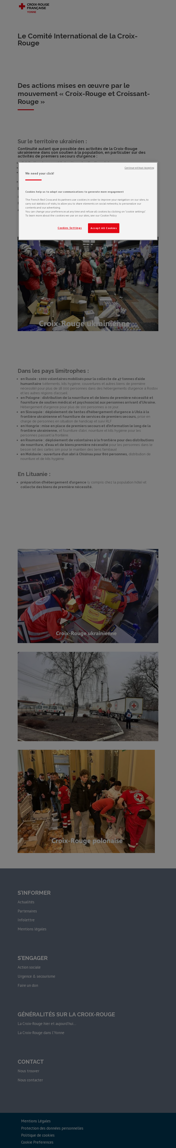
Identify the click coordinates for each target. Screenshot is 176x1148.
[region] (88, 201)
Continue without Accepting (139, 167)
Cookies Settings (70, 228)
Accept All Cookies (104, 228)
